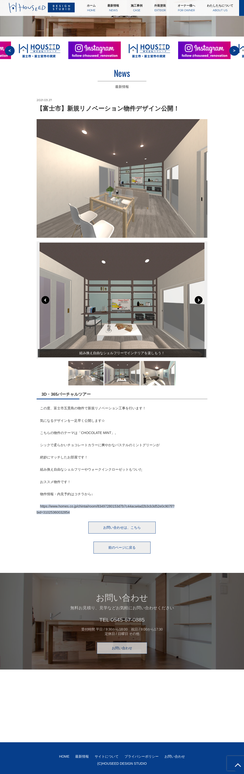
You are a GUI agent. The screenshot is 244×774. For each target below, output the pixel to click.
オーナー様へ (186, 8)
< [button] (10, 50)
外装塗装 (160, 8)
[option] (94, 53)
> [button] (234, 50)
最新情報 (113, 8)
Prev (45, 300)
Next (199, 300)
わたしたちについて (220, 8)
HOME (64, 756)
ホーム (91, 8)
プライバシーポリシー (141, 756)
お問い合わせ (122, 655)
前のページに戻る (122, 547)
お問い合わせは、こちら (122, 527)
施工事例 (136, 8)
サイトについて (107, 756)
